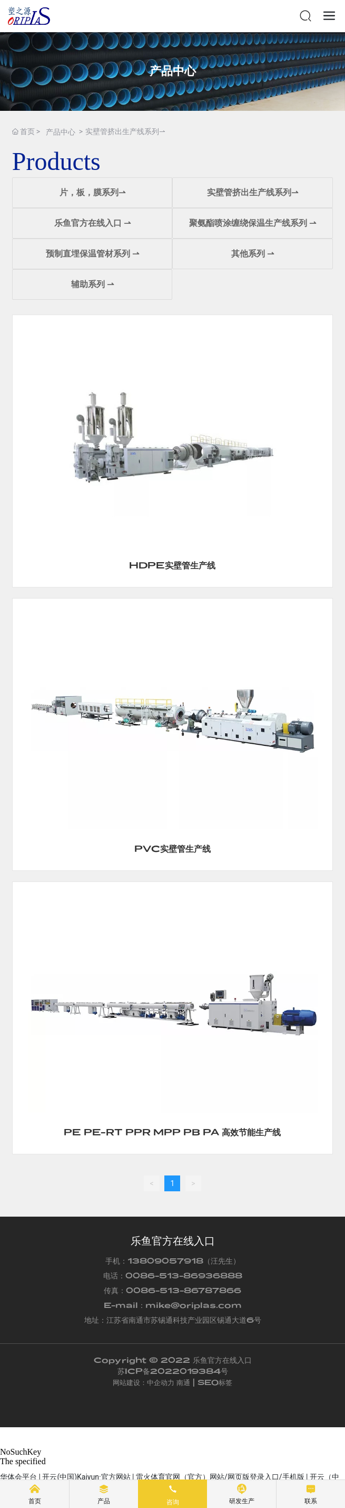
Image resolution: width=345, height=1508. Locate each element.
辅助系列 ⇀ (92, 284)
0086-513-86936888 (183, 1275)
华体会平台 (18, 1477)
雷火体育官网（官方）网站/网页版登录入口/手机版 (220, 1477)
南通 (183, 1382)
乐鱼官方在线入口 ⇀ (92, 223)
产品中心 (173, 71)
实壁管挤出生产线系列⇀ (252, 192)
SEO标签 (215, 1382)
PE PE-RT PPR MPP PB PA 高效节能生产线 (172, 1132)
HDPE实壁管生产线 (172, 565)
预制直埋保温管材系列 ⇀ (92, 253)
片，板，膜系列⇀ (92, 192)
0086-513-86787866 (183, 1290)
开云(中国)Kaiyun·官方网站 (86, 1477)
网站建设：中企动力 (143, 1382)
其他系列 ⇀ (252, 253)
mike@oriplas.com (193, 1305)
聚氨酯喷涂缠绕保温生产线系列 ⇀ (252, 223)
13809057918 (165, 1260)
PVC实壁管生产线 (172, 848)
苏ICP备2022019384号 (172, 1371)
